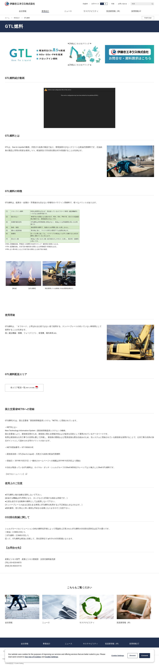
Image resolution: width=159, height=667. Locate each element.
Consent (144, 655)
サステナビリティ (90, 642)
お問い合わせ (122, 4)
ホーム (7, 18)
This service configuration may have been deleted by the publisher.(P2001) (79, 95)
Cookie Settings (51, 657)
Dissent (133, 655)
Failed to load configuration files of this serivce (59, 89)
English (85, 4)
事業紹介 (17, 18)
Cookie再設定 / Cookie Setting (14, 663)
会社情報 (24, 642)
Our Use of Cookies (33, 657)
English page (147, 17)
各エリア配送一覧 (24, 387)
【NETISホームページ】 (15, 474)
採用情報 (134, 642)
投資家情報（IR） (112, 642)
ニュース (68, 642)
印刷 (112, 4)
